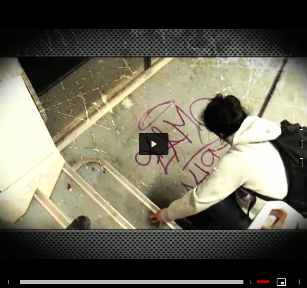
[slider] (131, 282)
